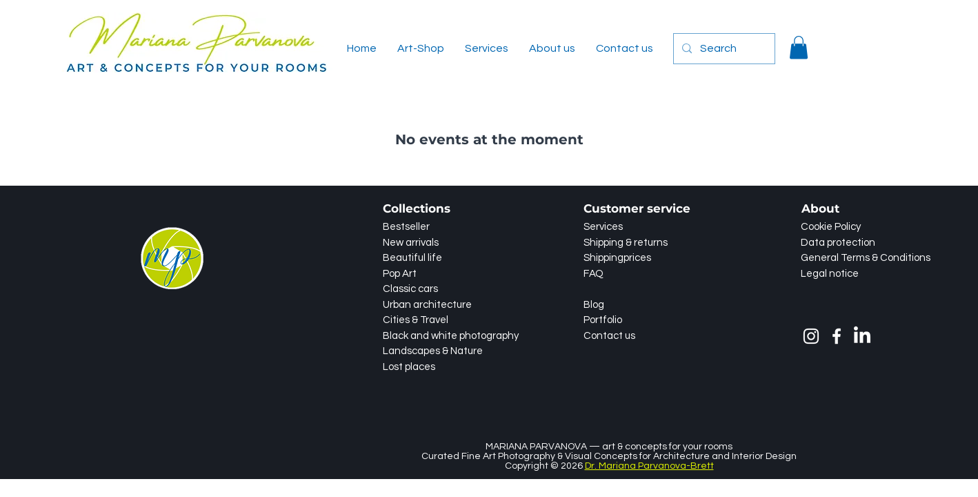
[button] (798, 47)
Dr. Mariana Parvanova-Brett (649, 466)
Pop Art (400, 274)
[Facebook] (836, 336)
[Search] (723, 49)
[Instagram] (811, 336)
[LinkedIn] (862, 336)
